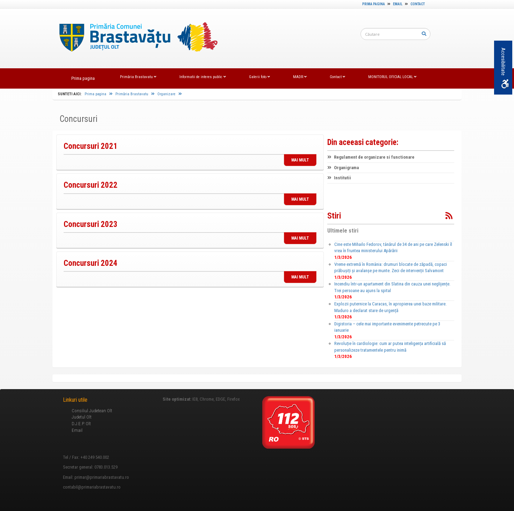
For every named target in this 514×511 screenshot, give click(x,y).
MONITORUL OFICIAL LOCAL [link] (392, 77)
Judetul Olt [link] (82, 417)
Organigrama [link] (343, 167)
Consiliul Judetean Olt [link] (92, 410)
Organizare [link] (169, 94)
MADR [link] (300, 77)
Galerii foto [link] (259, 77)
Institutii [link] (339, 177)
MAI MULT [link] (300, 160)
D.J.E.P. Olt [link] (81, 423)
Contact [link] (418, 4)
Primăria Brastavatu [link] (138, 77)
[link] (134, 38)
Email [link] (397, 4)
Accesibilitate (504, 68)
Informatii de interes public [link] (202, 77)
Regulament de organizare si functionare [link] (370, 157)
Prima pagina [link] (373, 4)
